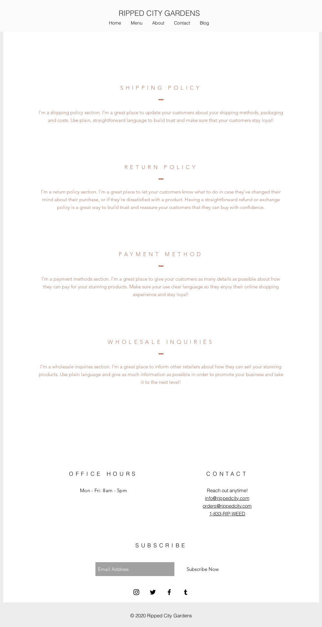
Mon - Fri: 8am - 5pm (103, 490)
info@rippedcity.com (227, 498)
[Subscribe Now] (202, 569)
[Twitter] (153, 592)
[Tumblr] (186, 592)
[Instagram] (136, 592)
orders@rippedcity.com (227, 506)
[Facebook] (169, 592)
